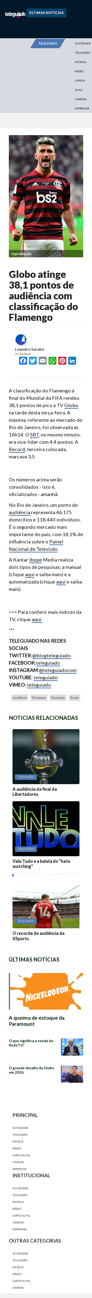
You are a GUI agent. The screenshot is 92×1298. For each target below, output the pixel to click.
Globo (71, 405)
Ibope (35, 559)
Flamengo (58, 698)
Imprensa (82, 108)
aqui (30, 574)
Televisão (20, 1134)
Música (80, 62)
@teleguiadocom (58, 670)
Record (17, 449)
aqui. (37, 619)
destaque (39, 698)
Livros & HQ (80, 85)
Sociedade (20, 1128)
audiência (19, 512)
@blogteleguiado (51, 655)
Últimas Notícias (46, 13)
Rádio (79, 71)
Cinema (80, 99)
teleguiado (48, 663)
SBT (34, 434)
